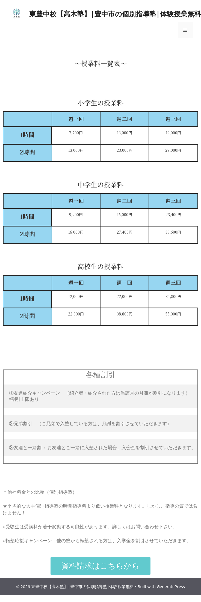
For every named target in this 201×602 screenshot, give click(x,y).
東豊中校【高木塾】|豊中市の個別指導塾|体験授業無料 (115, 13)
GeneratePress (171, 586)
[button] (100, 566)
